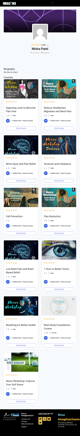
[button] (52, 2)
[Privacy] (28, 421)
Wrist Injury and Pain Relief (21, 163)
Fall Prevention (14, 216)
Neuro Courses (28, 120)
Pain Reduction (52, 216)
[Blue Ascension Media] (28, 425)
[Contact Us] (28, 419)
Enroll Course (21, 128)
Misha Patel (17, 120)
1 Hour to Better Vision (56, 269)
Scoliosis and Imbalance (57, 163)
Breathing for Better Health (21, 325)
